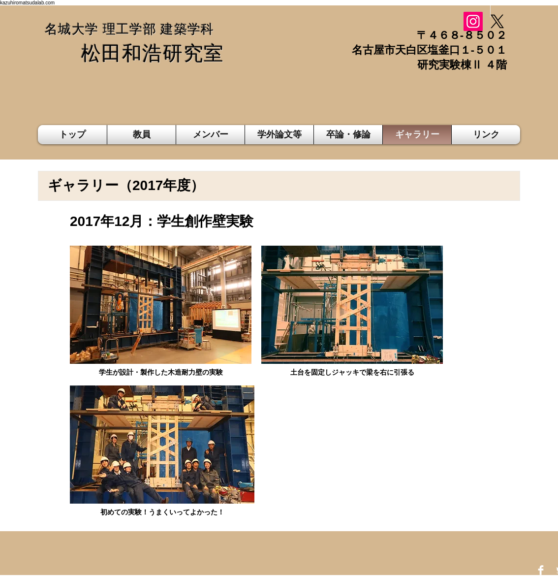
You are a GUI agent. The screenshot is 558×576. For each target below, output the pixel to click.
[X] (497, 21)
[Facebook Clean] (541, 570)
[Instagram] (473, 21)
